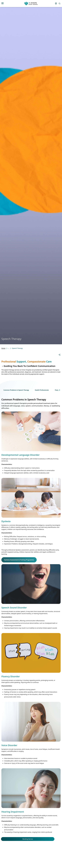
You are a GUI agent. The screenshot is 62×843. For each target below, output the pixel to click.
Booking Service (28, 839)
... (8, 348)
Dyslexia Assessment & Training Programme (19, 560)
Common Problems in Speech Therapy (16, 390)
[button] (59, 390)
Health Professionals (42, 390)
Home (3, 348)
